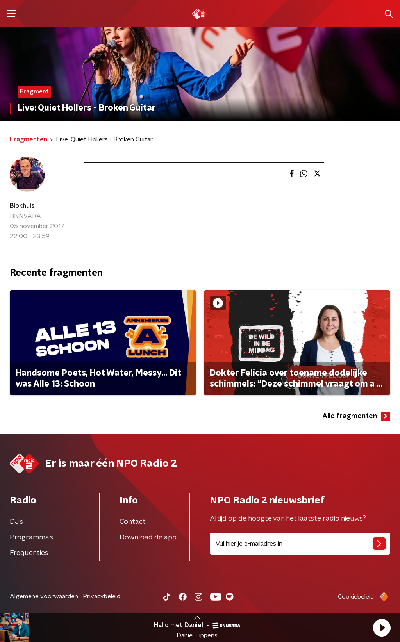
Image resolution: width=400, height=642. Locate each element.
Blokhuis (22, 206)
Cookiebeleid (356, 597)
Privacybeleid (101, 596)
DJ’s (16, 521)
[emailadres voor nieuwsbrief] (300, 544)
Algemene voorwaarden (44, 596)
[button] (381, 627)
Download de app (148, 537)
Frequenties (29, 552)
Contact (133, 521)
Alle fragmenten (356, 416)
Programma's (31, 537)
